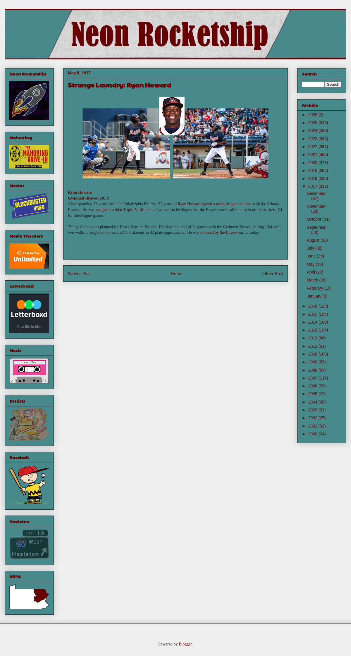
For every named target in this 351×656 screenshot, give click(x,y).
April (311, 272)
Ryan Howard (80, 192)
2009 (313, 362)
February (315, 288)
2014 (313, 322)
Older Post (272, 273)
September (317, 227)
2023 (313, 138)
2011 (313, 346)
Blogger (185, 644)
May (311, 264)
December (316, 193)
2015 (313, 314)
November (316, 206)
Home (177, 273)
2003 (313, 410)
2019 (313, 170)
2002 (313, 417)
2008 (313, 370)
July (311, 248)
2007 (313, 378)
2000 (313, 434)
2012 (313, 338)
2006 (313, 386)
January (315, 296)
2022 (313, 146)
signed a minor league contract (227, 204)
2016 (313, 306)
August (314, 240)
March (313, 280)
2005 (313, 393)
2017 (313, 186)
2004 (313, 402)
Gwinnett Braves (82, 198)
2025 (313, 122)
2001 (313, 426)
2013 (313, 330)
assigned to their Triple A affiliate (122, 209)
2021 (313, 154)
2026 (313, 114)
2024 (313, 130)
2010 (313, 354)
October (315, 219)
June (312, 256)
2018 (313, 178)
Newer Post (79, 273)
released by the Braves (218, 232)
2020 (313, 162)
